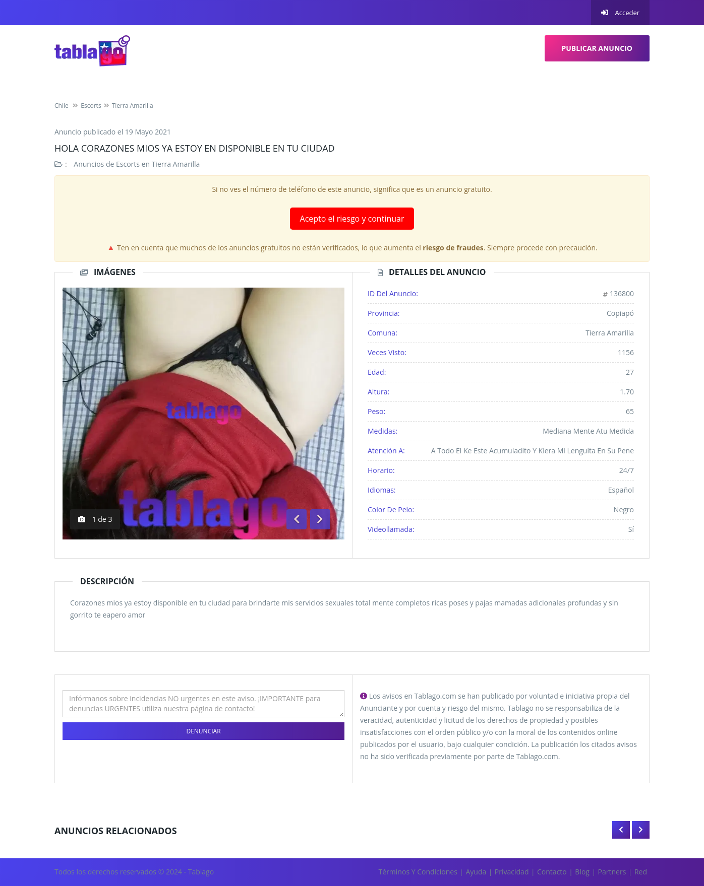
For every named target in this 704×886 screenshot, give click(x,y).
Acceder (620, 12)
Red (640, 871)
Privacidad (512, 871)
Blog (582, 871)
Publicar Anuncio (597, 48)
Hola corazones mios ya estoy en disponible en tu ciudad (194, 148)
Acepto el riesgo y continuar (352, 218)
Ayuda (475, 871)
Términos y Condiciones (418, 871)
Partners (612, 871)
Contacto (552, 871)
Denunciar (203, 731)
